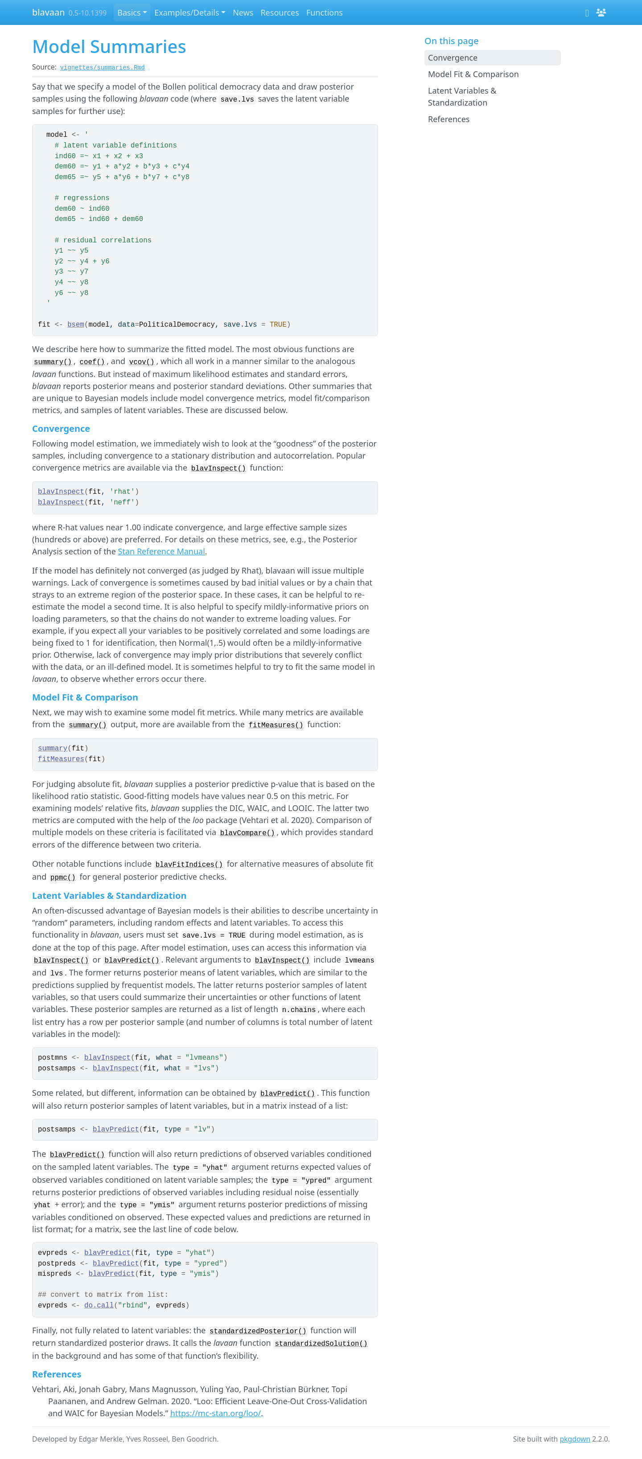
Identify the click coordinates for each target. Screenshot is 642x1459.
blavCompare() (247, 833)
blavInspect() (218, 469)
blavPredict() (132, 961)
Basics (128, 12)
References (448, 119)
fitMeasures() (276, 725)
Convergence (452, 57)
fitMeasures (61, 759)
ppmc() (63, 878)
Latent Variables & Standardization (462, 96)
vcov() (142, 362)
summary (52, 749)
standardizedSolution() (321, 1344)
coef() (92, 362)
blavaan (48, 12)
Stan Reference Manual (161, 551)
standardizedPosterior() (258, 1332)
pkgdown (575, 1439)
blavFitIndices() (189, 865)
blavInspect (61, 492)
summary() (53, 362)
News (243, 12)
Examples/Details (186, 12)
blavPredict (116, 1130)
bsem (75, 325)
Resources (279, 12)
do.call (99, 1306)
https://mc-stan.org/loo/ (215, 1413)
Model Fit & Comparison (473, 74)
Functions (324, 12)
